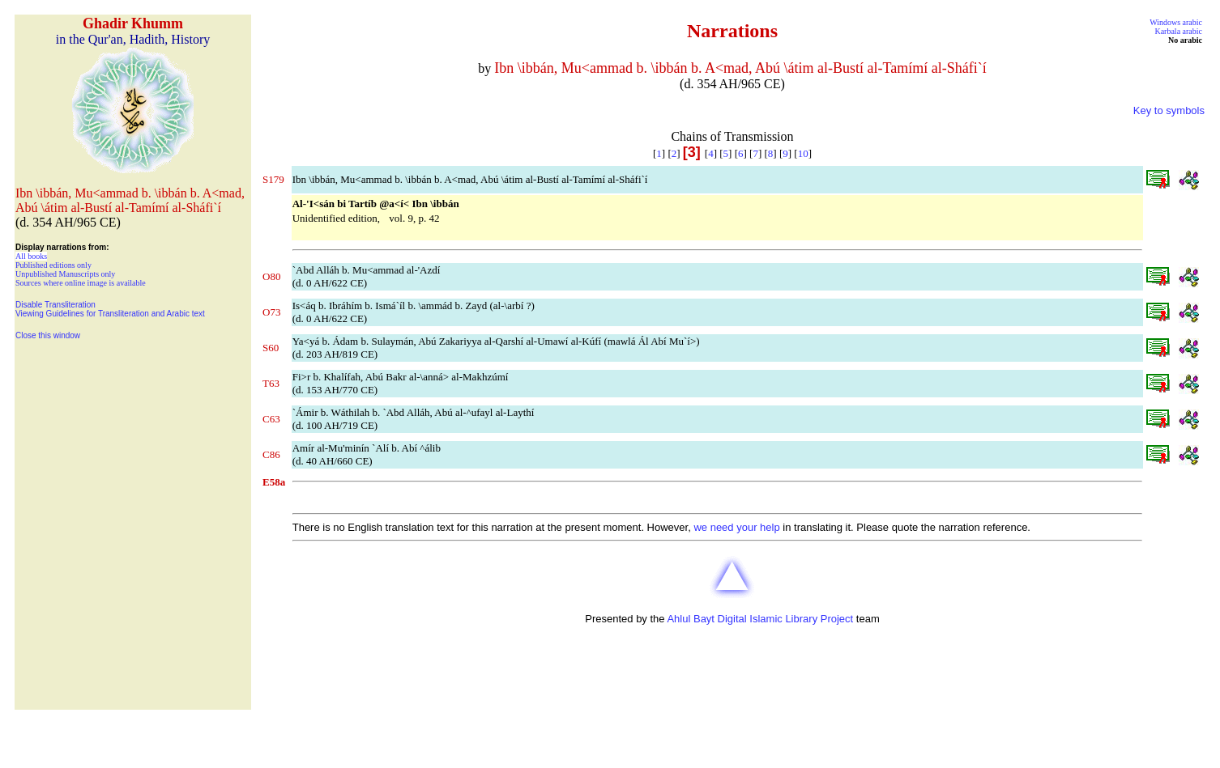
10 (803, 153)
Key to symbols (1169, 110)
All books (31, 256)
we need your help (736, 527)
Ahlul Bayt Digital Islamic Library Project (760, 619)
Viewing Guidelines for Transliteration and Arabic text (110, 313)
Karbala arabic (1178, 31)
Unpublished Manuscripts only (65, 273)
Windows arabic (1176, 22)
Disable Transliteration (55, 304)
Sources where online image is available (80, 282)
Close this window (47, 335)
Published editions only (53, 265)
